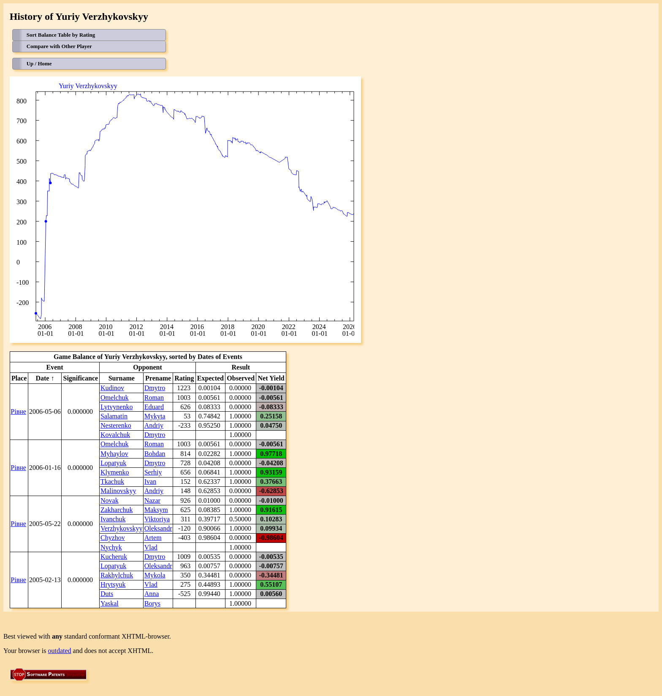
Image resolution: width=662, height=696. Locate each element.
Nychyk (111, 547)
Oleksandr (158, 528)
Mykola (155, 575)
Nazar (152, 500)
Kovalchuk (115, 434)
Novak (109, 500)
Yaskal (109, 603)
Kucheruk (113, 556)
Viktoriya (157, 519)
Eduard (154, 406)
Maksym (156, 509)
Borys (152, 603)
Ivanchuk (113, 519)
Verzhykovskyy (121, 528)
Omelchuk (114, 397)
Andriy (153, 425)
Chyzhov (112, 537)
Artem (153, 537)
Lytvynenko (116, 406)
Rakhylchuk (116, 575)
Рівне (18, 411)
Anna (151, 593)
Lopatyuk (113, 463)
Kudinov (112, 387)
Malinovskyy (118, 490)
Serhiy (153, 472)
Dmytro (155, 387)
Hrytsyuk (113, 584)
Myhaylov (114, 453)
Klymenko (114, 472)
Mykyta (155, 416)
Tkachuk (112, 481)
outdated (59, 650)
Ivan (150, 481)
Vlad (150, 547)
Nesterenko (115, 425)
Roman (154, 397)
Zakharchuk (116, 509)
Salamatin (114, 416)
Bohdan (155, 453)
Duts (106, 593)
